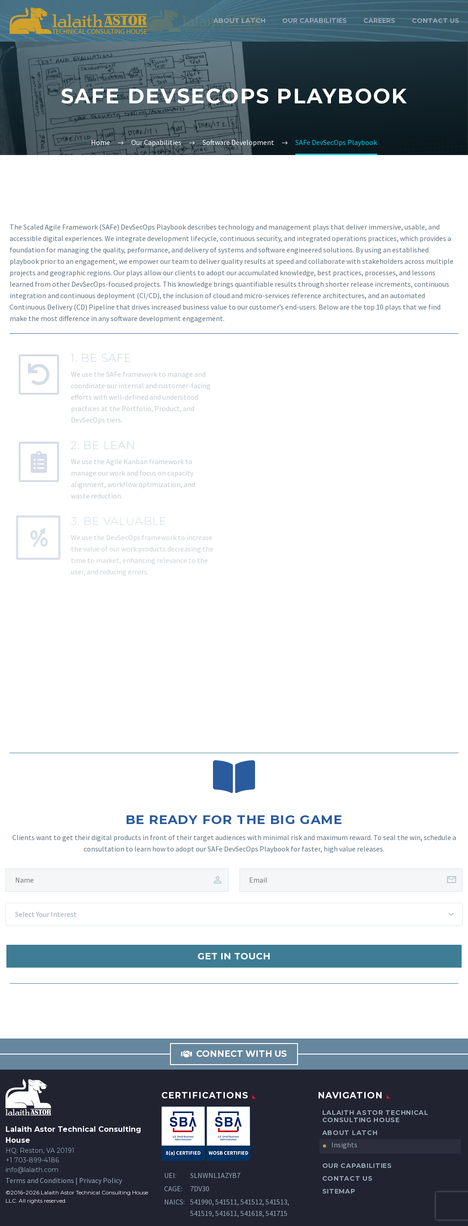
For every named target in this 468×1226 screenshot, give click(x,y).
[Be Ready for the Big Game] (234, 776)
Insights (344, 1144)
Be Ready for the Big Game (234, 819)
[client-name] (117, 880)
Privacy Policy (100, 1180)
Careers (379, 20)
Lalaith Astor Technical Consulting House (375, 1116)
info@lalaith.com (31, 1170)
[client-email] (351, 880)
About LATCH (239, 20)
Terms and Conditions (39, 1180)
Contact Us (435, 20)
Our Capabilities (314, 20)
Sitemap (339, 1191)
